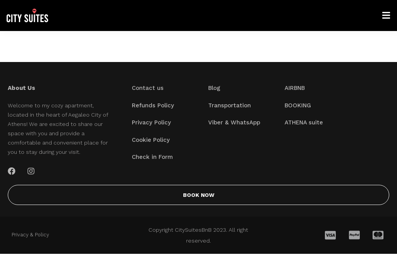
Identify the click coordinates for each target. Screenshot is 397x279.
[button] (198, 195)
